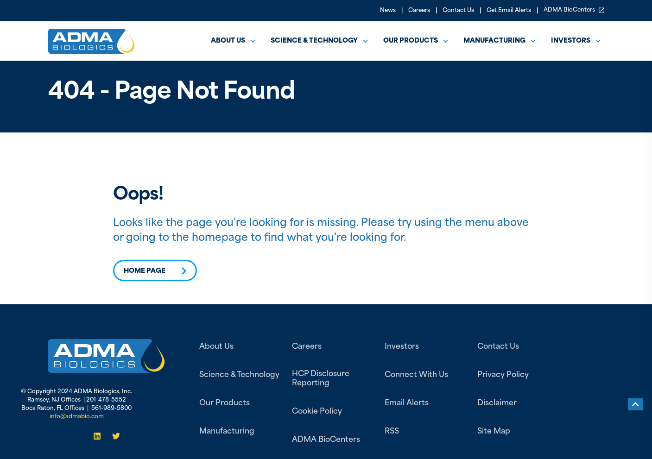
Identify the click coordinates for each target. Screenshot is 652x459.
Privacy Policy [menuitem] (503, 375)
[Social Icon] (100, 436)
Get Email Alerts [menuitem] (509, 10)
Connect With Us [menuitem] (416, 375)
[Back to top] (635, 404)
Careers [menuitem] (419, 10)
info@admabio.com (77, 417)
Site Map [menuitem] (493, 431)
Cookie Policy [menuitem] (317, 411)
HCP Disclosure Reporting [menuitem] (320, 379)
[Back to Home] (91, 47)
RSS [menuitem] (392, 431)
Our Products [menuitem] (410, 41)
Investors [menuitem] (570, 41)
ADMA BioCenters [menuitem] (574, 10)
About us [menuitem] (228, 41)
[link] (106, 356)
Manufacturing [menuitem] (494, 41)
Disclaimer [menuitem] (497, 403)
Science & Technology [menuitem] (314, 41)
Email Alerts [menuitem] (407, 403)
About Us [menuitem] (216, 347)
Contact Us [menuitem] (458, 10)
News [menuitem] (388, 10)
